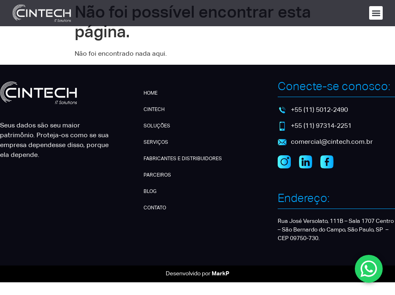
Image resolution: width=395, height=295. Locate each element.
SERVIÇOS (156, 142)
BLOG (150, 191)
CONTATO (155, 208)
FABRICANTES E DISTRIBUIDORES (183, 159)
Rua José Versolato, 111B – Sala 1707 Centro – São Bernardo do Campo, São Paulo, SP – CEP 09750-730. (336, 229)
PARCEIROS (157, 175)
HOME (151, 93)
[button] (376, 13)
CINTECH (154, 109)
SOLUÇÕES (157, 126)
